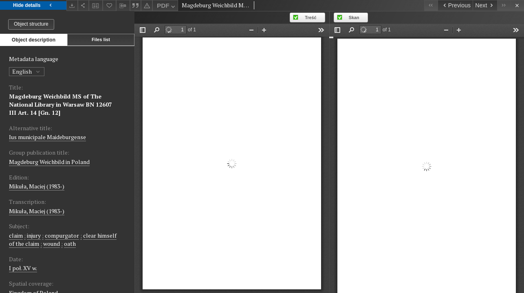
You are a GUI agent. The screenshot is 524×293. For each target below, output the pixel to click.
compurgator (62, 235)
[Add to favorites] (110, 5)
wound (51, 243)
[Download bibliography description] (123, 5)
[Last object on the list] (504, 5)
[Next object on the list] (485, 5)
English (26, 71)
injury (34, 235)
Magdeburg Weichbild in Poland (49, 162)
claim (16, 235)
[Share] (83, 5)
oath (70, 243)
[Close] (517, 5)
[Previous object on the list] (455, 5)
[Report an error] (146, 5)
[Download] (72, 5)
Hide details (33, 5)
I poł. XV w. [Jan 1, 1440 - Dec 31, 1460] (23, 268)
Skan (354, 17)
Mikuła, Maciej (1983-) (36, 186)
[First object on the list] (431, 5)
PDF (167, 6)
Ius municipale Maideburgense (47, 137)
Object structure (31, 24)
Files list (101, 39)
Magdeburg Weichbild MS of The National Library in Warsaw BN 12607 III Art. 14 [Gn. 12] (60, 104)
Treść (310, 17)
